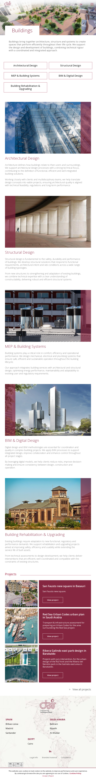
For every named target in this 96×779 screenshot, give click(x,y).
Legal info (34, 757)
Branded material (49, 757)
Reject (51, 776)
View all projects (81, 689)
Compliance (66, 757)
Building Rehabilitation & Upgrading (25, 87)
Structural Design (70, 65)
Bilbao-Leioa (12, 723)
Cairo (30, 743)
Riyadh (53, 728)
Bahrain (54, 723)
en (81, 4)
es (76, 4)
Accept (44, 776)
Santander (11, 732)
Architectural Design (25, 65)
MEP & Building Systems (25, 75)
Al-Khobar (55, 732)
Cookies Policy (75, 773)
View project (52, 600)
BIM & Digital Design (71, 75)
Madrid (9, 728)
